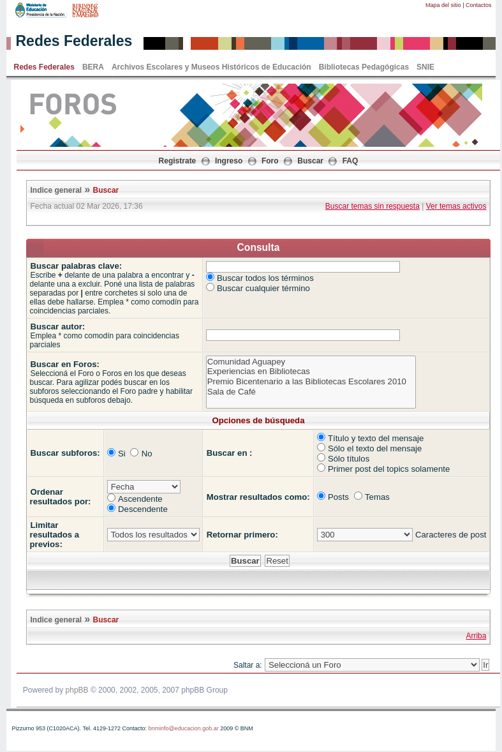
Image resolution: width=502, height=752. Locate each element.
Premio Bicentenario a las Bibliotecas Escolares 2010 (311, 382)
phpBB (77, 690)
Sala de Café (311, 392)
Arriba (476, 635)
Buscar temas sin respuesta (372, 206)
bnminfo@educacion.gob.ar (183, 728)
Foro (270, 160)
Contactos (479, 5)
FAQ (350, 160)
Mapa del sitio (443, 5)
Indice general (56, 190)
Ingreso (228, 160)
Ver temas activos (456, 206)
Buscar (310, 160)
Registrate (177, 160)
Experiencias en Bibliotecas (311, 371)
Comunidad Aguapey (311, 362)
